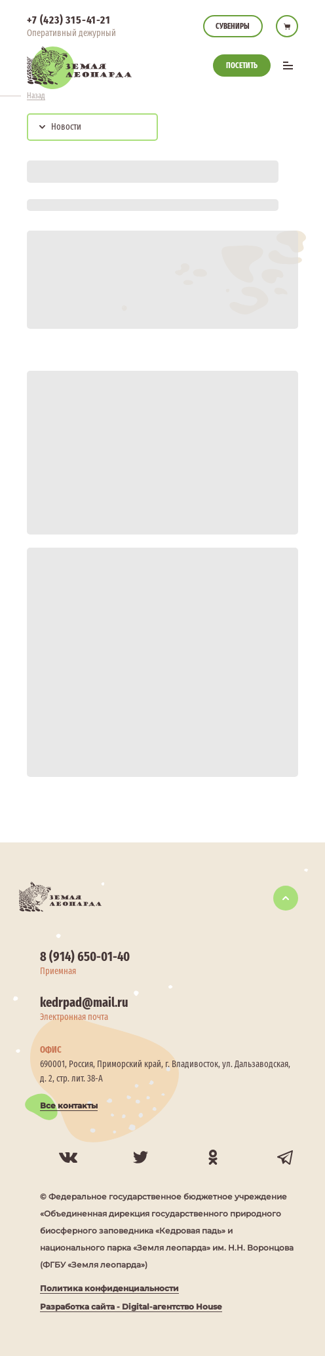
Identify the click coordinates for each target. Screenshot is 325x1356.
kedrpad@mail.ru (84, 1002)
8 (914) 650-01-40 (85, 956)
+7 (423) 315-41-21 (68, 20)
